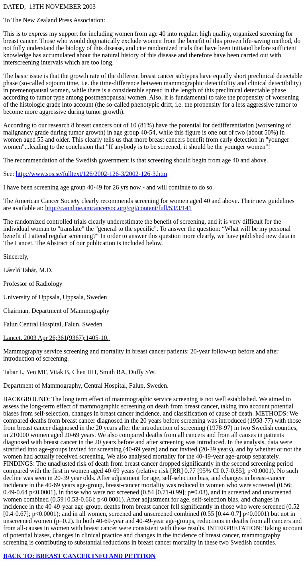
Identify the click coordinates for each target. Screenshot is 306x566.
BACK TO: (19, 555)
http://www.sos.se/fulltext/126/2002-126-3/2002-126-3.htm (91, 173)
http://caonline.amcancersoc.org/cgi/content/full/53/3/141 (118, 208)
